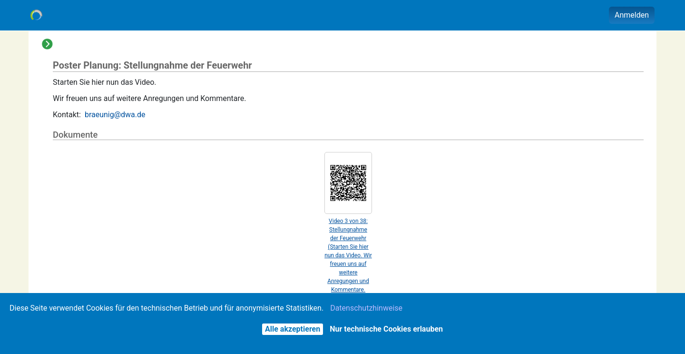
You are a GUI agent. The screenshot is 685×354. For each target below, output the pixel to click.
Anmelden (632, 15)
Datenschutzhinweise (366, 308)
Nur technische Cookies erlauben (386, 329)
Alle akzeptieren (292, 329)
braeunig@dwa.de (115, 114)
